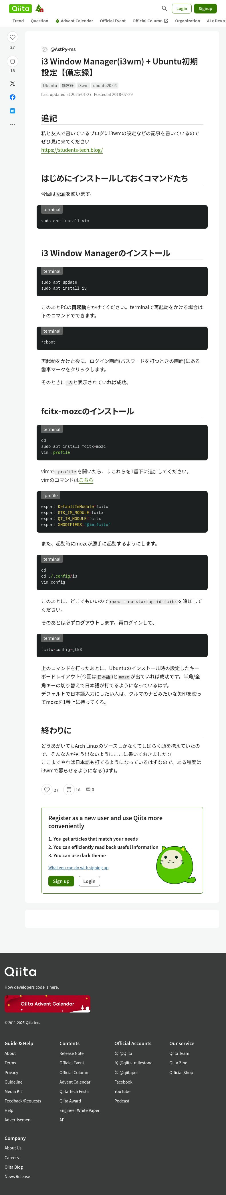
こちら (86, 479)
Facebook (123, 1082)
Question (39, 20)
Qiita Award (70, 1101)
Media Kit (13, 1091)
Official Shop (181, 1072)
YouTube (122, 1091)
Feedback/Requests (23, 1101)
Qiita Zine (178, 1063)
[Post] (12, 83)
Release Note (72, 1053)
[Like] (12, 37)
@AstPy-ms (58, 49)
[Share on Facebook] (12, 97)
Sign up (61, 881)
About (10, 1053)
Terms (10, 1063)
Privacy (11, 1072)
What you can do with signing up (78, 867)
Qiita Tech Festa (74, 1091)
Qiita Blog (14, 1167)
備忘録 (68, 85)
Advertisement (18, 1120)
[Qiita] (20, 8)
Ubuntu (50, 85)
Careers (12, 1157)
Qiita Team (179, 1053)
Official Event (113, 20)
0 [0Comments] (90, 790)
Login (182, 8)
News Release (17, 1176)
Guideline (14, 1082)
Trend (18, 20)
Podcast (121, 1101)
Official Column (150, 21)
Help (9, 1110)
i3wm (83, 85)
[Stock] (12, 61)
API (63, 1120)
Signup (205, 8)
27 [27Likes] (12, 47)
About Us (13, 1148)
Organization (187, 20)
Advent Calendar (74, 20)
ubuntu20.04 (105, 85)
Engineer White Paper (80, 1110)
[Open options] (12, 124)
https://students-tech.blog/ (72, 149)
